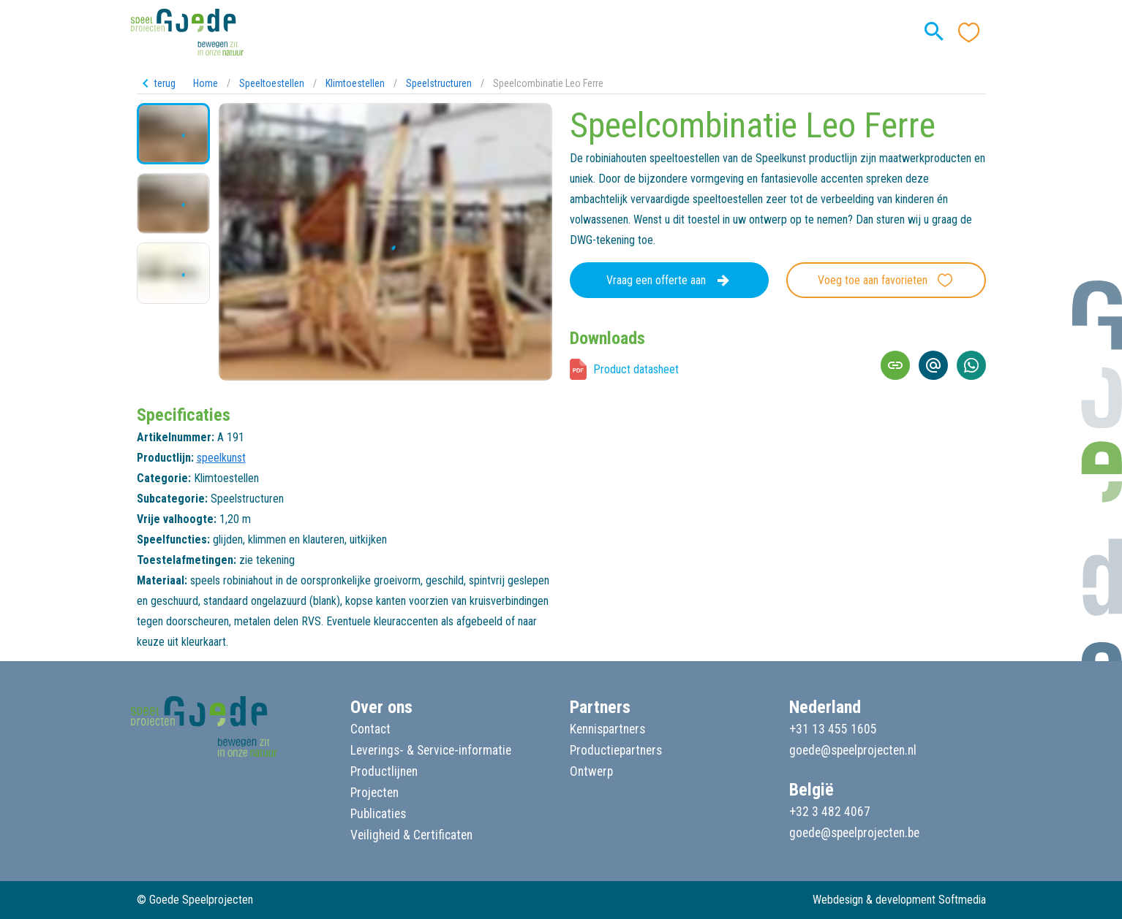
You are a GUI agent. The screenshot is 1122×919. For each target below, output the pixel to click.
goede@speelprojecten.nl (852, 750)
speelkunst (221, 458)
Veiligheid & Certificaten (411, 835)
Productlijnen (384, 771)
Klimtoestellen (355, 83)
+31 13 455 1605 (833, 729)
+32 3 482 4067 (829, 811)
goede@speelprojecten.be (854, 832)
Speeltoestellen (271, 83)
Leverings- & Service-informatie (430, 750)
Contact (370, 729)
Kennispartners (607, 729)
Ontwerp (591, 771)
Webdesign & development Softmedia (899, 900)
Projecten (374, 792)
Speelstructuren (439, 83)
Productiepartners (616, 750)
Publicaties (378, 813)
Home (205, 83)
